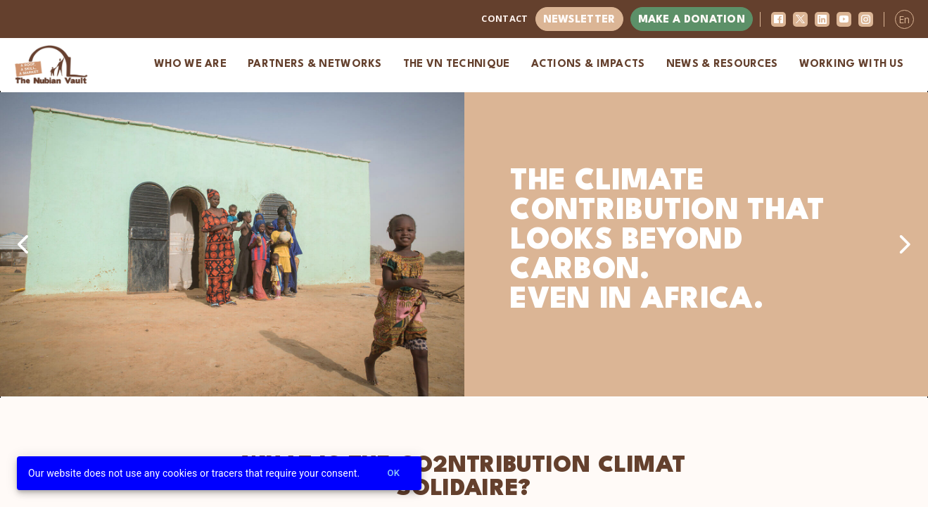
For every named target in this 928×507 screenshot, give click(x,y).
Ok (393, 473)
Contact (504, 18)
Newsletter (579, 20)
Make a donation (692, 20)
